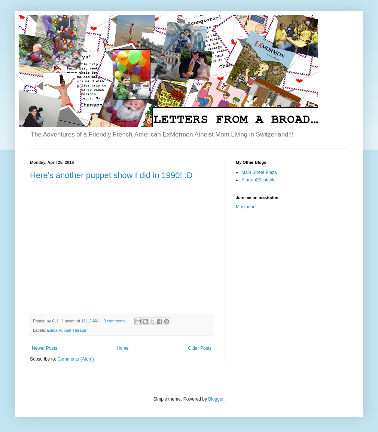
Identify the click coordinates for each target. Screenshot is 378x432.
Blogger (215, 399)
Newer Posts (44, 348)
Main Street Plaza (259, 172)
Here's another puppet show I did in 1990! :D (111, 175)
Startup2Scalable (258, 180)
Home (123, 348)
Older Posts (199, 348)
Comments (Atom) (75, 359)
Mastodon (246, 206)
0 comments (114, 321)
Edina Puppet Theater (66, 330)
